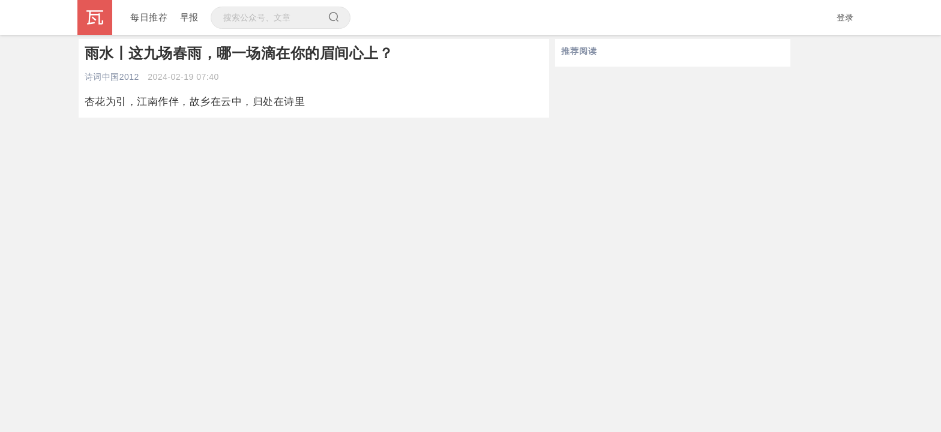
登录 (845, 17)
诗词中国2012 (112, 77)
